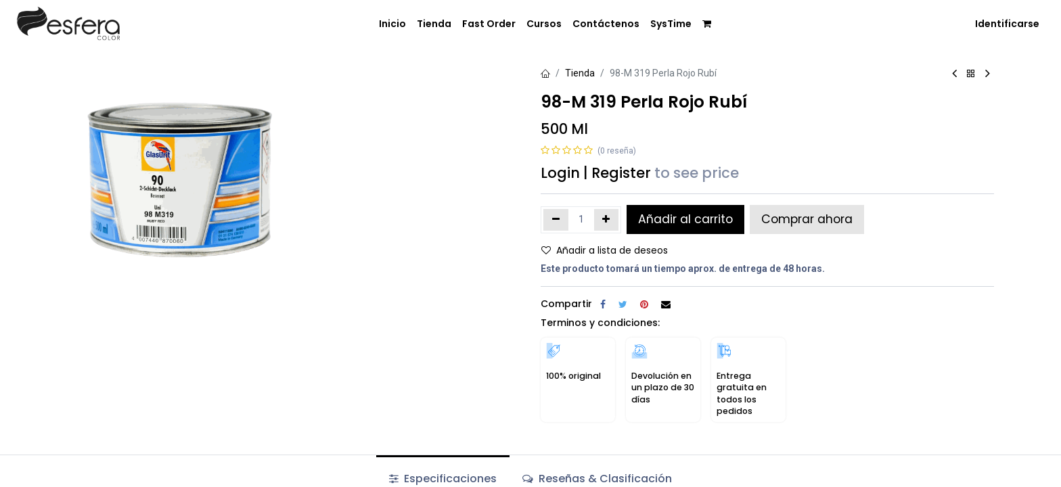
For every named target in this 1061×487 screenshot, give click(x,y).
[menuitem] (392, 24)
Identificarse (1007, 23)
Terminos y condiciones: (600, 322)
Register (621, 173)
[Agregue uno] (606, 220)
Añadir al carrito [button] (685, 219)
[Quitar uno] (555, 220)
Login (560, 173)
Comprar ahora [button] (807, 219)
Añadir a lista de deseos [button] (604, 250)
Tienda (580, 73)
